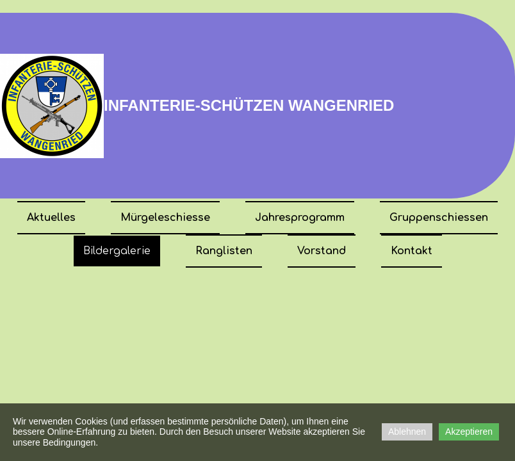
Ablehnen (407, 431)
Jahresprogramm (300, 217)
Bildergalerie (117, 251)
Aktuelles (51, 217)
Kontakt (411, 251)
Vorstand (321, 251)
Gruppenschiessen (438, 217)
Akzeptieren (469, 431)
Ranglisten (223, 251)
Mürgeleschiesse (165, 217)
